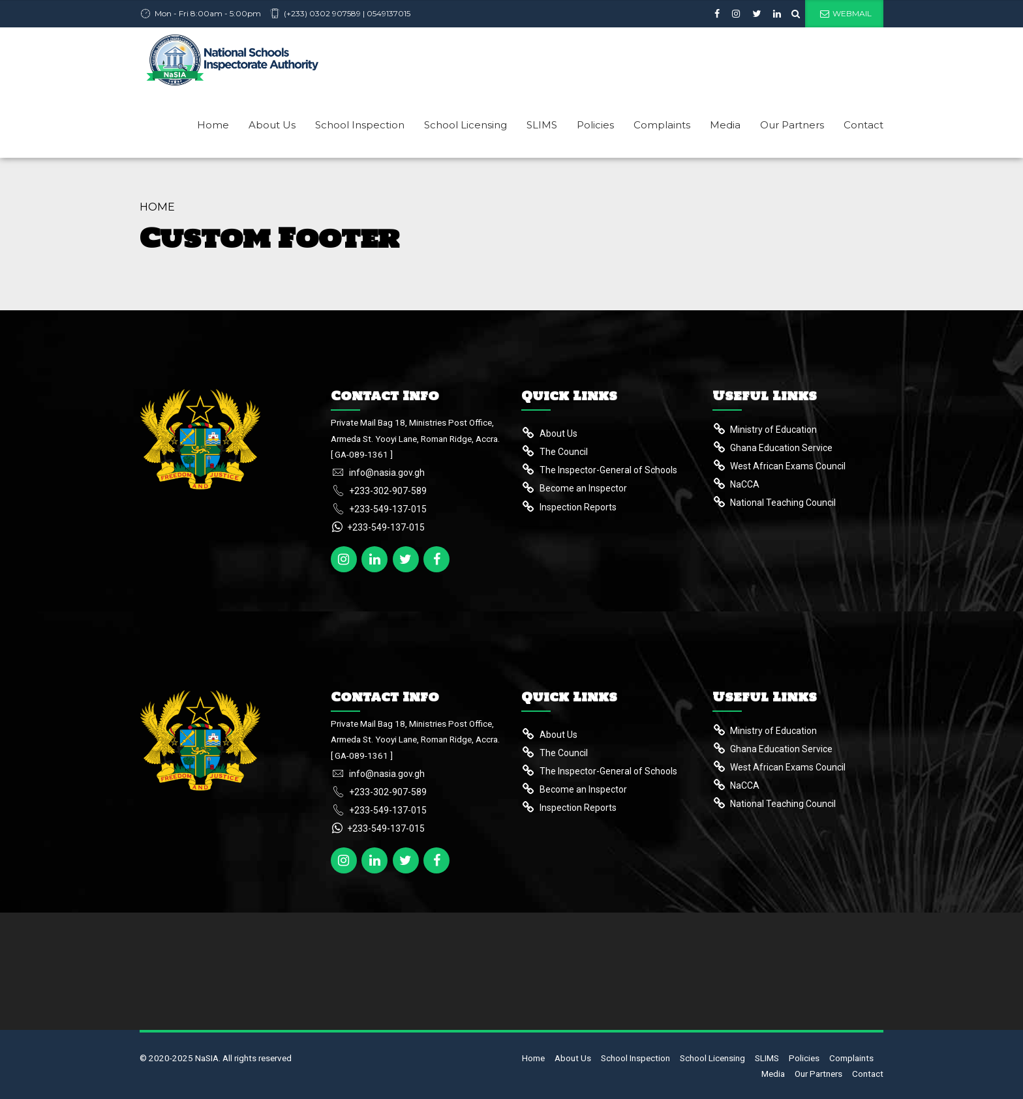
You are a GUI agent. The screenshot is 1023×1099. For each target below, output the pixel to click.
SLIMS (542, 125)
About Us (272, 125)
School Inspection (360, 125)
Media (725, 125)
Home (213, 125)
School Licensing (465, 125)
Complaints (662, 125)
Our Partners (792, 125)
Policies (595, 125)
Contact (863, 125)
